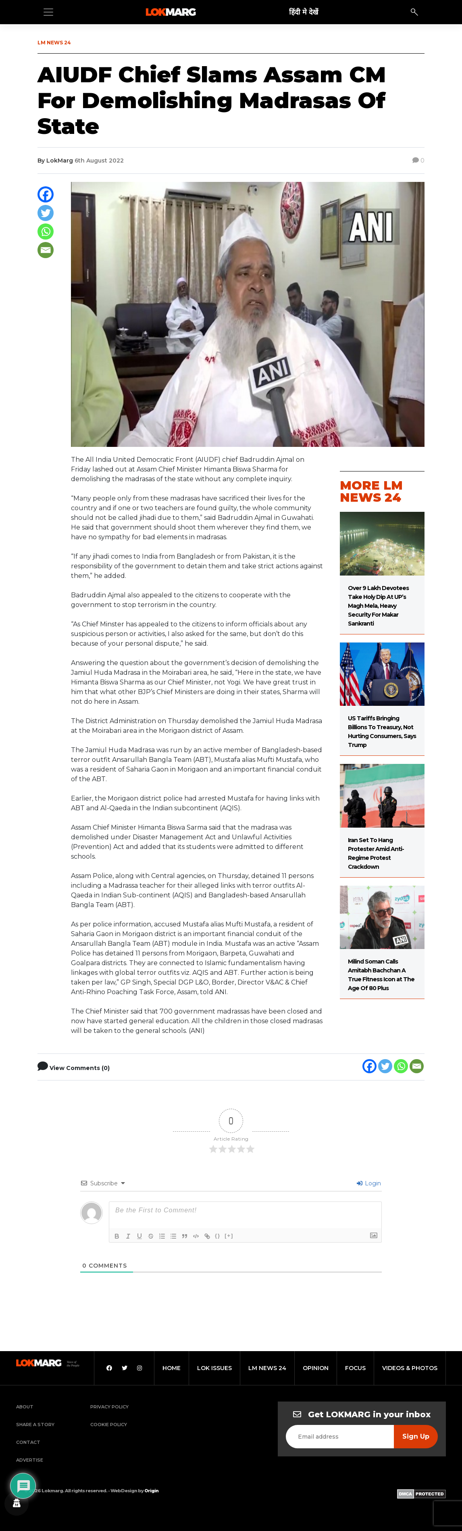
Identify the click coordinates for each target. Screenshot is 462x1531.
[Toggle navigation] (48, 12)
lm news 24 (267, 1368)
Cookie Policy (108, 1424)
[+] (229, 1236)
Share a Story (35, 1424)
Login (369, 1183)
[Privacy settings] (16, 1503)
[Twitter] (45, 213)
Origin (151, 1490)
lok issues (214, 1368)
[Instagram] (139, 1368)
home (171, 1368)
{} (218, 1236)
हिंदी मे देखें (303, 12)
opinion (316, 1368)
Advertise (29, 1460)
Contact (28, 1442)
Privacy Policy (109, 1407)
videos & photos (409, 1368)
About (24, 1407)
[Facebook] (45, 194)
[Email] (45, 250)
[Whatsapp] (45, 231)
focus (355, 1368)
